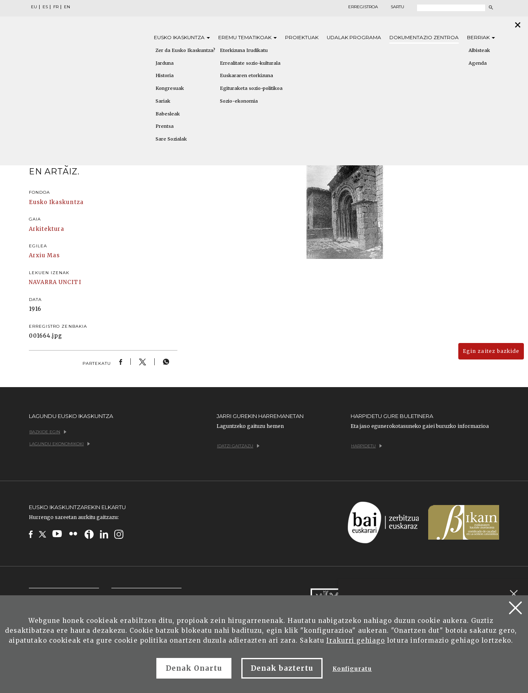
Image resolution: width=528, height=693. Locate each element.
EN (67, 7)
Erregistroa (363, 7)
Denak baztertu (282, 668)
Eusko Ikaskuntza (56, 202)
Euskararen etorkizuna (246, 75)
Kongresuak (170, 88)
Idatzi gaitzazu (238, 446)
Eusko (182, 37)
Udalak (354, 37)
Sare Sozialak (171, 139)
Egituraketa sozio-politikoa (251, 88)
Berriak (481, 37)
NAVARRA (43, 282)
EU (34, 7)
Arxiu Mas (44, 255)
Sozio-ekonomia (239, 101)
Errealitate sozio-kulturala (250, 63)
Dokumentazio (424, 37)
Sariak (163, 101)
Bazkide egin (47, 432)
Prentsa (165, 126)
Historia (165, 75)
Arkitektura (46, 229)
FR (56, 7)
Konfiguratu (352, 668)
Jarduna (165, 63)
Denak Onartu (194, 668)
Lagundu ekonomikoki (59, 443)
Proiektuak (301, 37)
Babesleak (168, 114)
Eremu (247, 37)
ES (45, 7)
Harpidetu (366, 446)
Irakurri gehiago (355, 640)
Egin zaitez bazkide (491, 351)
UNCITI (70, 282)
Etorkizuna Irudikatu (244, 50)
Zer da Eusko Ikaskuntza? (185, 50)
